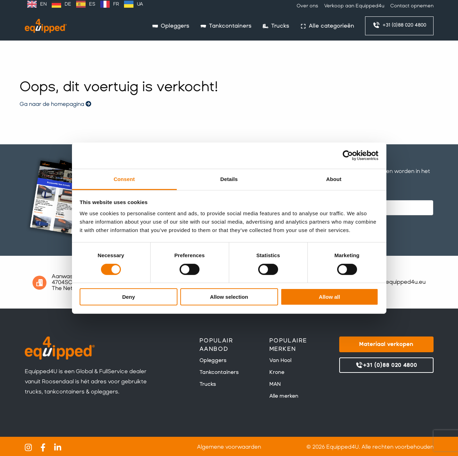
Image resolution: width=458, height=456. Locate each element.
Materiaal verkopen (386, 344)
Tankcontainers (219, 372)
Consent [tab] (124, 179)
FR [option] (116, 4)
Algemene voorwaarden (229, 447)
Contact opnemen (412, 5)
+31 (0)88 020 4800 (399, 25)
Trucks (207, 384)
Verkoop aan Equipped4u (354, 5)
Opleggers (212, 360)
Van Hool (280, 360)
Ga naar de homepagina (55, 104)
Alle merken (283, 396)
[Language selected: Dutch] (85, 4)
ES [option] (92, 4)
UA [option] (140, 4)
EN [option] (43, 4)
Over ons (307, 5)
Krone (276, 372)
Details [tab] (229, 179)
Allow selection (229, 297)
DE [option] (68, 4)
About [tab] (334, 179)
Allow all (329, 297)
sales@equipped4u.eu (396, 282)
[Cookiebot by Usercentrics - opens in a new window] (347, 155)
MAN (275, 384)
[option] (37, 4)
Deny (128, 297)
